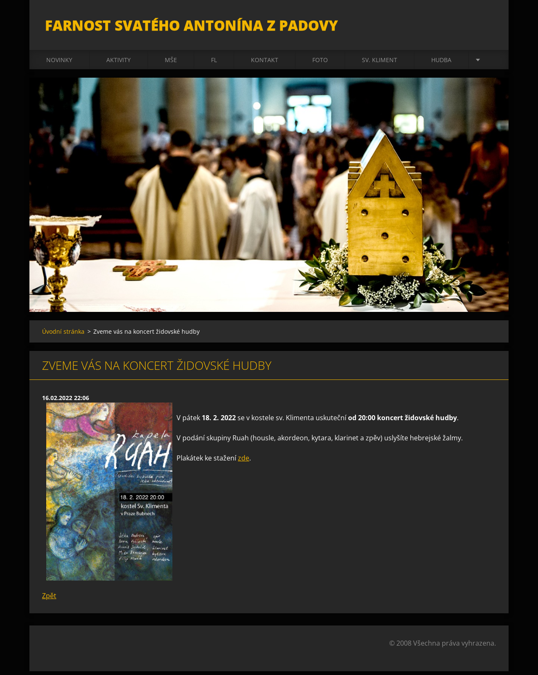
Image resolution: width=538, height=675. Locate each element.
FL (214, 64)
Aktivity (118, 64)
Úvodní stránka (63, 335)
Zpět (49, 599)
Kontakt (264, 64)
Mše (171, 64)
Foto (320, 64)
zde (243, 461)
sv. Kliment (379, 64)
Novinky (59, 64)
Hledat (487, 24)
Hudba (441, 64)
